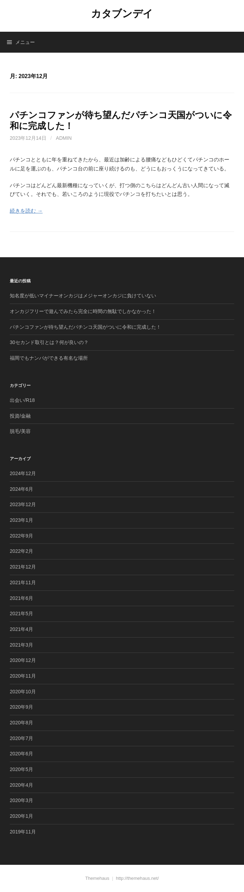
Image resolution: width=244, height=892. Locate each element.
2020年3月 (21, 800)
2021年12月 (23, 567)
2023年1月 (21, 520)
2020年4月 (21, 785)
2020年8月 (21, 722)
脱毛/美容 (20, 431)
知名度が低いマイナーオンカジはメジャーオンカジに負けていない (83, 295)
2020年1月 (21, 816)
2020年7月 (21, 738)
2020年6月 (21, 753)
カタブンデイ (122, 13)
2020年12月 (23, 660)
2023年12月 (23, 504)
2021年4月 (21, 629)
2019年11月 (23, 831)
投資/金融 (20, 416)
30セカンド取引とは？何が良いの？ (49, 342)
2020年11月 (23, 676)
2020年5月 (21, 769)
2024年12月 (23, 473)
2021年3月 (21, 645)
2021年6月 (21, 598)
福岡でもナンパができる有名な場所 (49, 358)
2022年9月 (21, 536)
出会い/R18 (22, 400)
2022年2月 (21, 551)
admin (63, 138)
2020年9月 (21, 707)
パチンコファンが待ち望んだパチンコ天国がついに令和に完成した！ (85, 327)
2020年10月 (23, 691)
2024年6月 (21, 489)
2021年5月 (21, 613)
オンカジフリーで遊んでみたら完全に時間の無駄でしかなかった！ (83, 311)
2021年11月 (23, 582)
